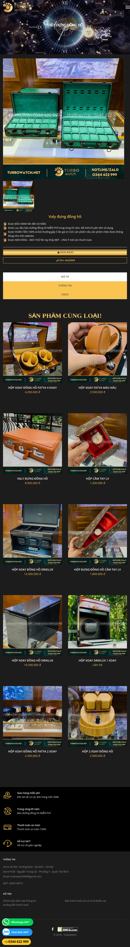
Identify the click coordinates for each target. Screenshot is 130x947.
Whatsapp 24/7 (20, 922)
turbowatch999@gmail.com (25, 876)
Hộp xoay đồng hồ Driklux (32, 569)
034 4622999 (65, 260)
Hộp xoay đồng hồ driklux (32, 660)
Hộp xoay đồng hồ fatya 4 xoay (32, 388)
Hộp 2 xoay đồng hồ (97, 751)
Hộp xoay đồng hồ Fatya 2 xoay (32, 751)
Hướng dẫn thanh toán (16, 905)
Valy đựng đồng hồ (32, 478)
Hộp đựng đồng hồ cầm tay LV (97, 569)
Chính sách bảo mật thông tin (19, 901)
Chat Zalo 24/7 (19, 932)
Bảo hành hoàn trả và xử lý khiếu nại (85, 901)
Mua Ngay (66, 252)
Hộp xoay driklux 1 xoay (97, 660)
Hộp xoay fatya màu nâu (97, 388)
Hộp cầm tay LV (97, 478)
